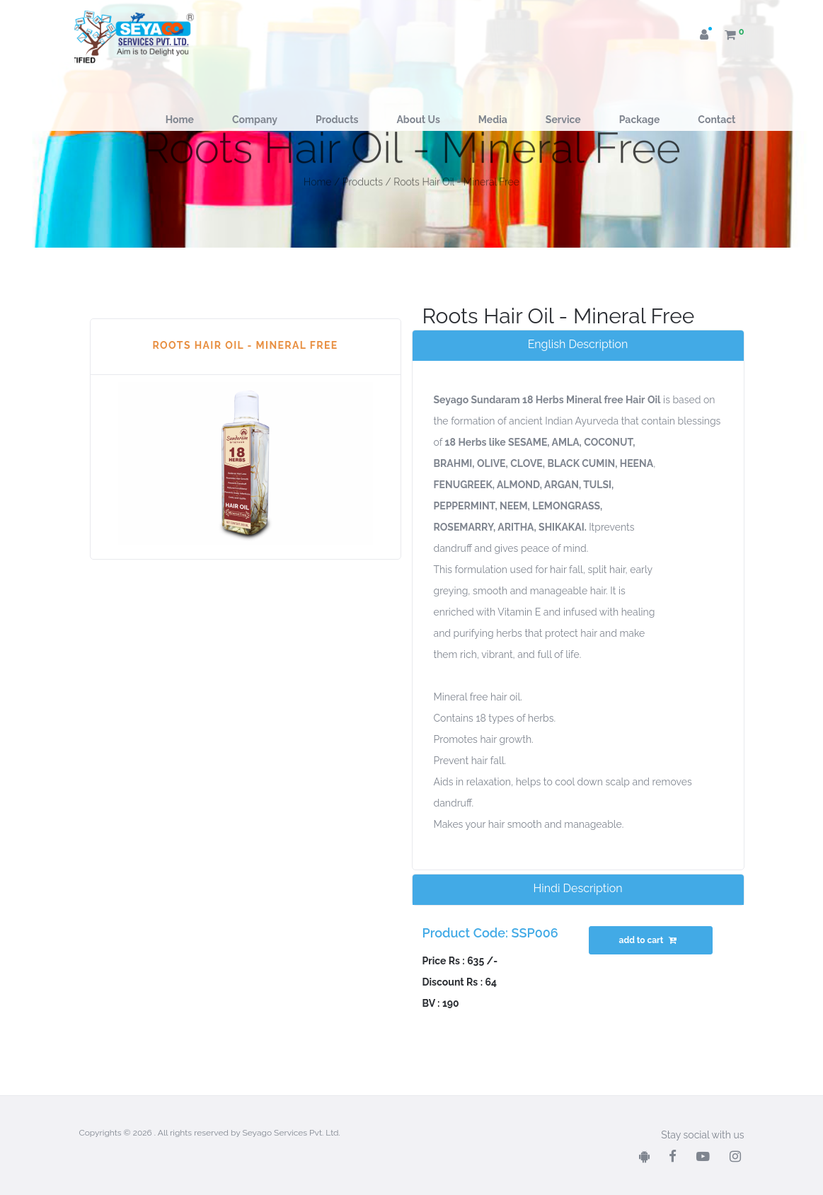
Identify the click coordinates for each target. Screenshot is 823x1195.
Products (337, 119)
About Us (417, 119)
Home (180, 119)
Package (639, 119)
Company (254, 119)
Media (492, 119)
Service (563, 119)
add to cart (649, 940)
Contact (716, 119)
